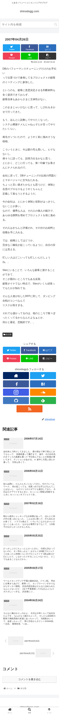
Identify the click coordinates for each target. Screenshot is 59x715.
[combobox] (29, 24)
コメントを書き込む (29, 679)
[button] (56, 24)
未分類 (7, 334)
